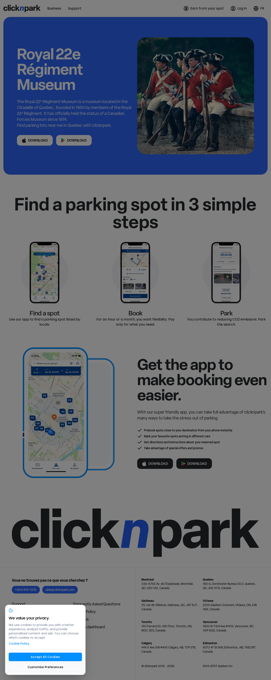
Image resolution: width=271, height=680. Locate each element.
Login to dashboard (89, 626)
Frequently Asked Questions (96, 604)
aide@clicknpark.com (60, 590)
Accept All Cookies (45, 657)
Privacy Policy (84, 611)
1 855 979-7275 (25, 590)
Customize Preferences (45, 667)
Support (18, 604)
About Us (81, 619)
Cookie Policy (19, 643)
